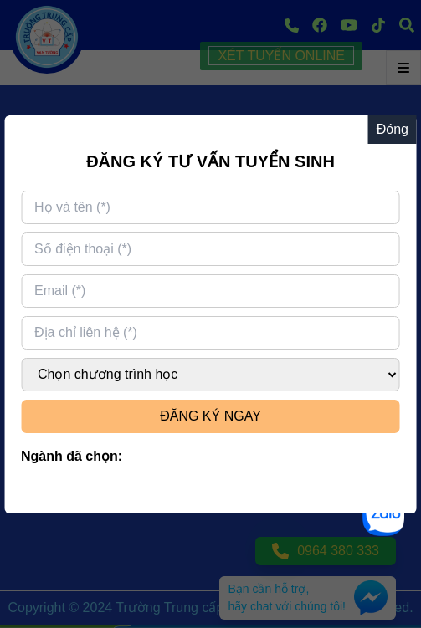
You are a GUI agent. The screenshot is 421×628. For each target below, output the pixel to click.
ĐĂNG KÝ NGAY (210, 416)
